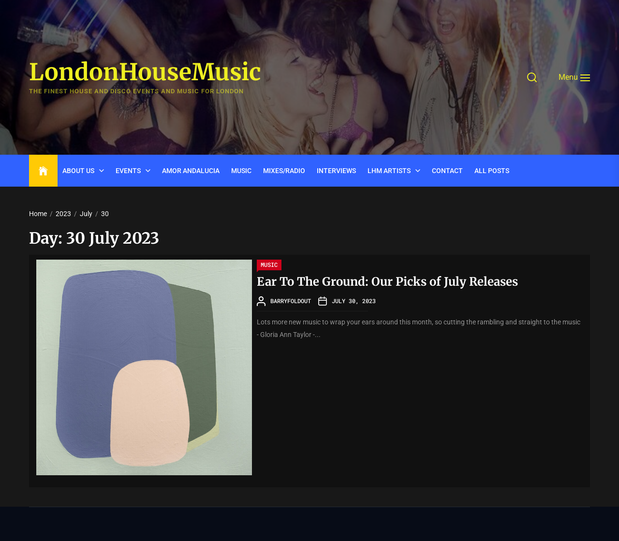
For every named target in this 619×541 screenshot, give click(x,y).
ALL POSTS (491, 171)
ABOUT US (78, 171)
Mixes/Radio (284, 171)
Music (241, 171)
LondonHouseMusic (145, 72)
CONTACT (447, 171)
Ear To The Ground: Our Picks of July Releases (387, 281)
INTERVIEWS (336, 171)
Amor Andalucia (191, 171)
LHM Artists (389, 171)
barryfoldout (290, 301)
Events (128, 171)
